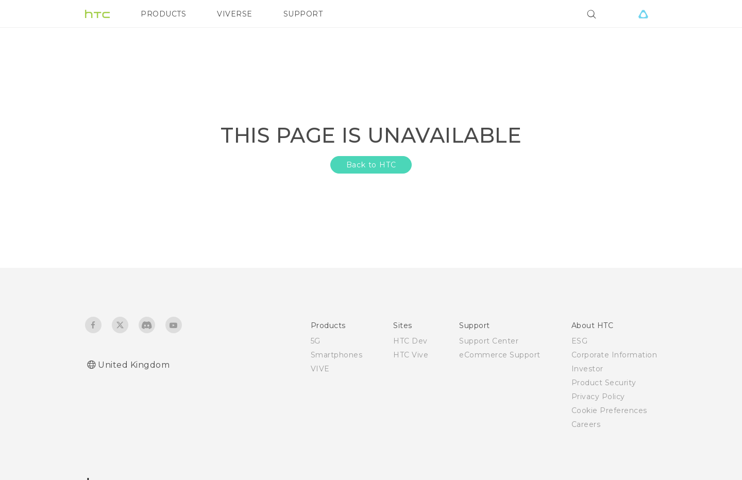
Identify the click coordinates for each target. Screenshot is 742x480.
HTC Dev (410, 341)
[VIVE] (643, 14)
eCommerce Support (500, 354)
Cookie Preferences (609, 410)
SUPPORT (303, 14)
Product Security (603, 382)
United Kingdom (134, 365)
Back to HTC (371, 164)
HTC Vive (410, 354)
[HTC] (97, 14)
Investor (587, 368)
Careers (586, 424)
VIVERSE (234, 14)
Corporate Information (614, 354)
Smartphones (337, 354)
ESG (579, 341)
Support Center (488, 341)
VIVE (320, 368)
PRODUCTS (163, 14)
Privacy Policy (598, 396)
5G (316, 341)
